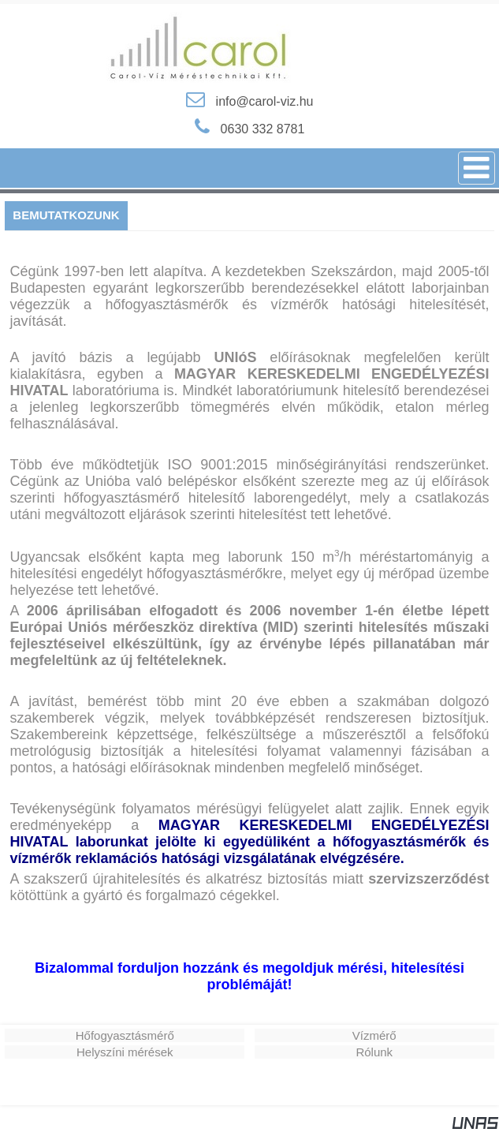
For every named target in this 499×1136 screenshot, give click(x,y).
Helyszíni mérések (124, 1052)
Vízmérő (374, 1035)
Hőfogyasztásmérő (125, 1035)
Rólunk (374, 1052)
